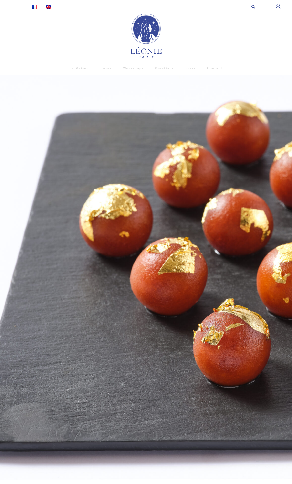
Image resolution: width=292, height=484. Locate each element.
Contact (211, 68)
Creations (163, 68)
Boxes (108, 68)
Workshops (134, 68)
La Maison (83, 68)
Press (188, 68)
